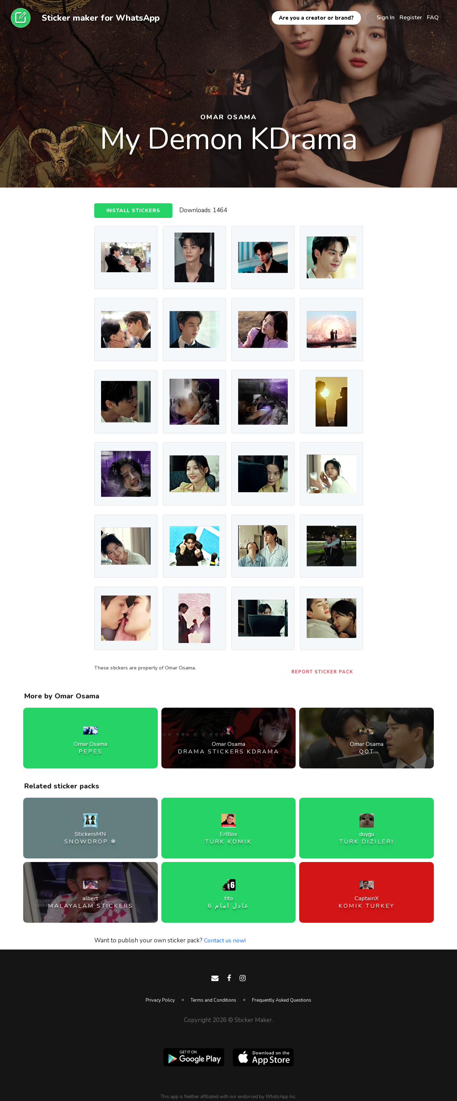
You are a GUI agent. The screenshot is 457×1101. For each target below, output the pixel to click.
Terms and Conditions (213, 1000)
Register (411, 17)
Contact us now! (225, 940)
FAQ (433, 17)
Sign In (386, 17)
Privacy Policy (160, 1000)
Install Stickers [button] (134, 210)
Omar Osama (228, 116)
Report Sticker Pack (322, 672)
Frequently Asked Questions (281, 1000)
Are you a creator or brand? (316, 17)
